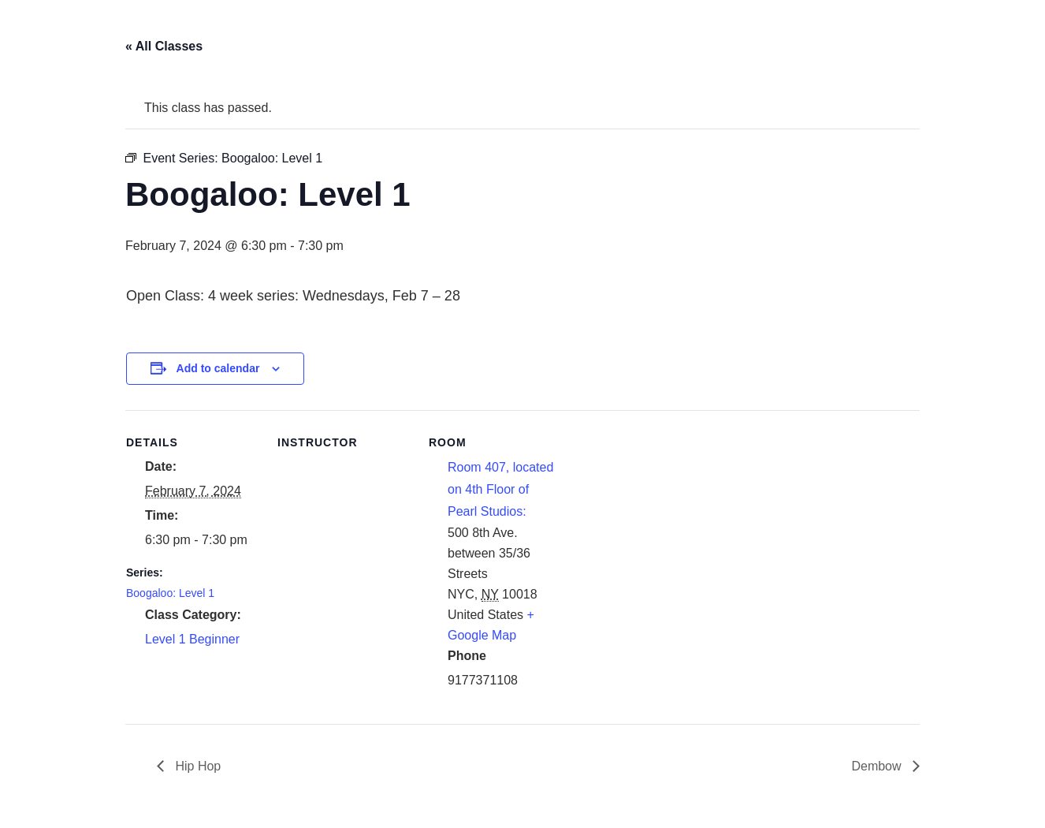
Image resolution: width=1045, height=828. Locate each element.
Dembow (878, 766)
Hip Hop (196, 766)
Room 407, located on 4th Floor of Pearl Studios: (500, 489)
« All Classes (164, 46)
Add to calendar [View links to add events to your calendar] (218, 368)
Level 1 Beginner (192, 639)
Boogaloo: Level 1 (170, 593)
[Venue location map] (663, 518)
